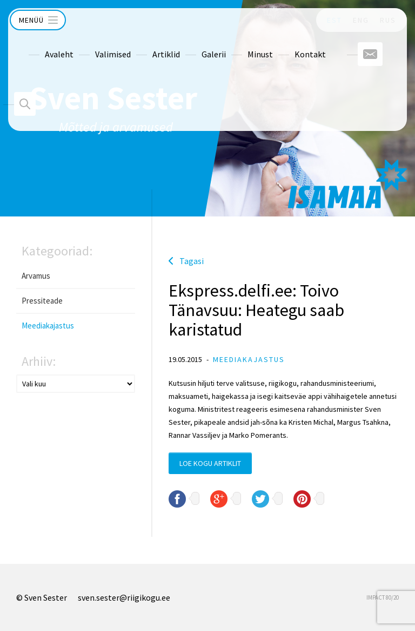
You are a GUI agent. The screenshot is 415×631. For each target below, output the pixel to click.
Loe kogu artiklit (210, 463)
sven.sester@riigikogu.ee (124, 597)
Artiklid (145, 43)
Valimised (92, 43)
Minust (239, 43)
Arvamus (36, 276)
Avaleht (38, 43)
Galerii (193, 43)
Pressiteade (42, 300)
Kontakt (289, 43)
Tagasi (191, 260)
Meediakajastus (48, 325)
